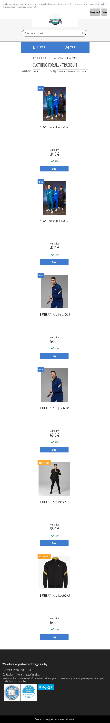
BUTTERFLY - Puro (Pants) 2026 (55, 314)
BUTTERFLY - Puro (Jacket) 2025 (55, 595)
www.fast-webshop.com (65, 719)
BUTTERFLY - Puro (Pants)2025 (54, 502)
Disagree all (95, 12)
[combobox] (62, 71)
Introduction (38, 58)
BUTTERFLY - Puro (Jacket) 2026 (55, 408)
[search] (83, 34)
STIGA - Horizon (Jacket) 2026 (54, 221)
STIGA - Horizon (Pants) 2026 (54, 127)
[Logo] (55, 19)
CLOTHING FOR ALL (56, 58)
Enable (104, 12)
